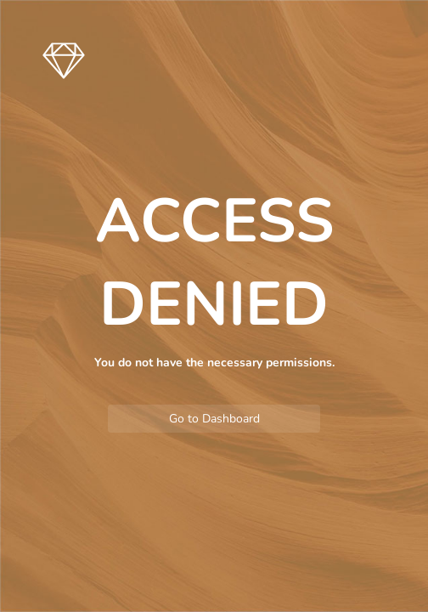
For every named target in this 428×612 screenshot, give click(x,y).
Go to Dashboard (214, 419)
